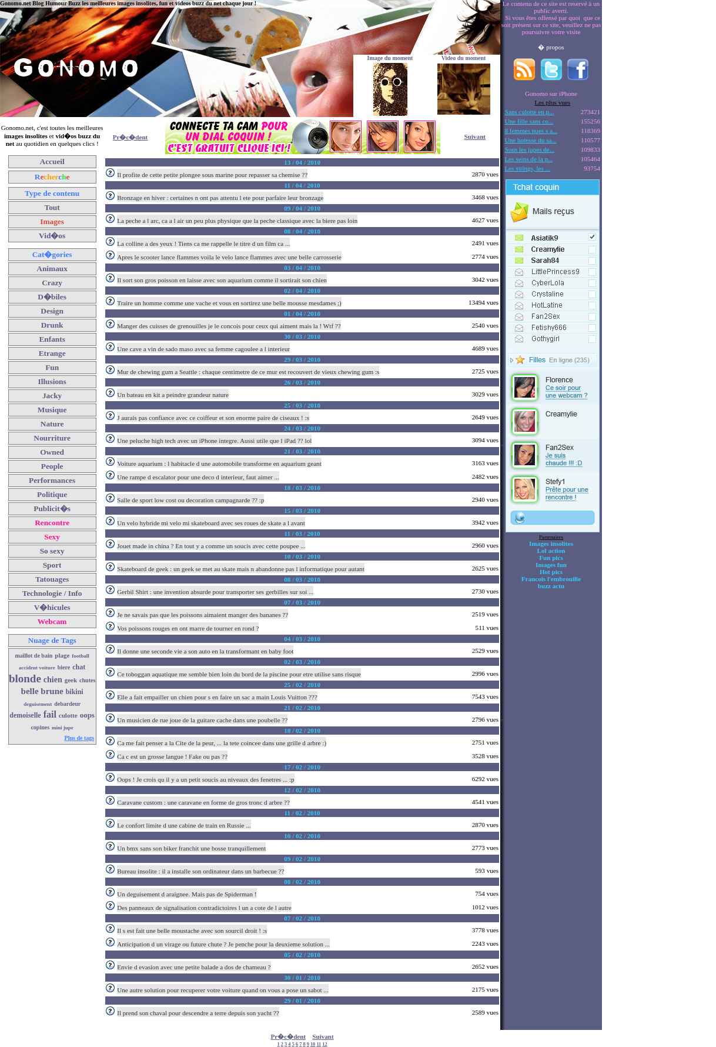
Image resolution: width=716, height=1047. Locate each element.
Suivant (475, 136)
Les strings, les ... (527, 168)
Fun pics (551, 557)
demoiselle (25, 715)
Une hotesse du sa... (531, 140)
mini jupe (62, 728)
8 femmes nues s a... (531, 130)
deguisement (38, 704)
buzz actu (551, 585)
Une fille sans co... (529, 121)
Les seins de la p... (529, 158)
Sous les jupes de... (530, 149)
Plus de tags (80, 738)
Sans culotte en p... (529, 111)
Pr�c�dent (130, 137)
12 (324, 1044)
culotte (68, 715)
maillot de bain (33, 655)
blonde (25, 678)
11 (318, 1044)
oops (87, 715)
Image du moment (390, 58)
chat (78, 667)
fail (50, 714)
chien (53, 679)
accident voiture (37, 668)
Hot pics (551, 571)
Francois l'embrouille (551, 578)
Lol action (551, 550)
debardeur (67, 704)
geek (71, 679)
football (80, 656)
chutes (87, 680)
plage (62, 655)
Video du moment (463, 58)
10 (312, 1044)
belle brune (42, 691)
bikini (74, 692)
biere (64, 667)
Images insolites (551, 543)
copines (40, 727)
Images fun (551, 564)
